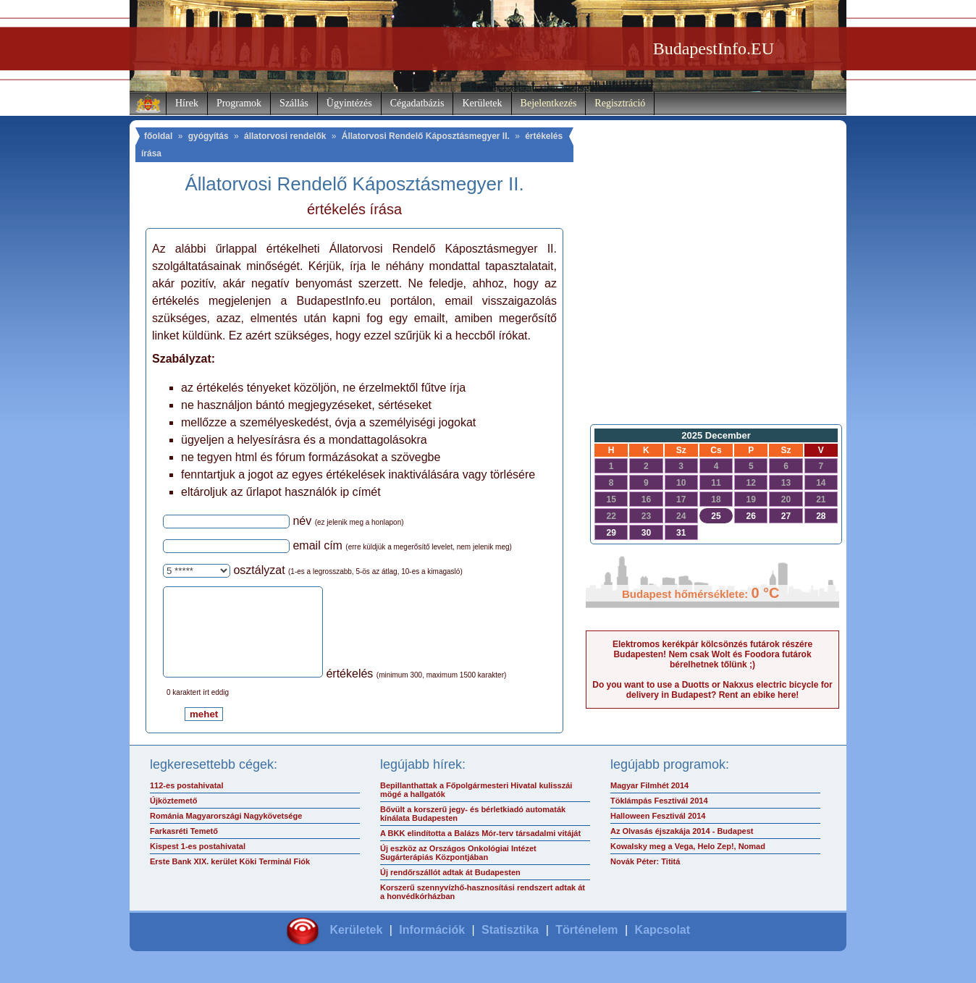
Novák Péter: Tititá (645, 878)
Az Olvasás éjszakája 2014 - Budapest (682, 848)
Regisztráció (619, 103)
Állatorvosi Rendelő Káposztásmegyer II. (426, 136)
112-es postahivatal (187, 802)
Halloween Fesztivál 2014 (657, 833)
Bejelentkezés (549, 103)
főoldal (158, 136)
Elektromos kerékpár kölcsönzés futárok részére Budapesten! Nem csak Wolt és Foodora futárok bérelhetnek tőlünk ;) (712, 654)
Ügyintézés (349, 103)
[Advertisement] (712, 301)
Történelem (586, 947)
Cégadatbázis (417, 103)
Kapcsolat (662, 947)
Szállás (293, 103)
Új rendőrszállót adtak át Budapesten (450, 889)
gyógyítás (208, 136)
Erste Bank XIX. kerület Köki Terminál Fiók (230, 878)
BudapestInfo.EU (713, 48)
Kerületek (482, 103)
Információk (432, 947)
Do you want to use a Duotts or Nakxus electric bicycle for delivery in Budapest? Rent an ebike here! (712, 690)
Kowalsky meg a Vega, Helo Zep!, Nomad (687, 863)
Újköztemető (173, 818)
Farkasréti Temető (184, 848)
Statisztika (510, 947)
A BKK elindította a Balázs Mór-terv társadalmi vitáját (480, 850)
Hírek (186, 103)
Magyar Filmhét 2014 (649, 802)
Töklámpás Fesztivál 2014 (659, 818)
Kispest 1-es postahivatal (197, 863)
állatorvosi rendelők (285, 136)
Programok (238, 103)
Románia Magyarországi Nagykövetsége (226, 833)
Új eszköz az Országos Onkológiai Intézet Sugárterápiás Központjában (458, 870)
